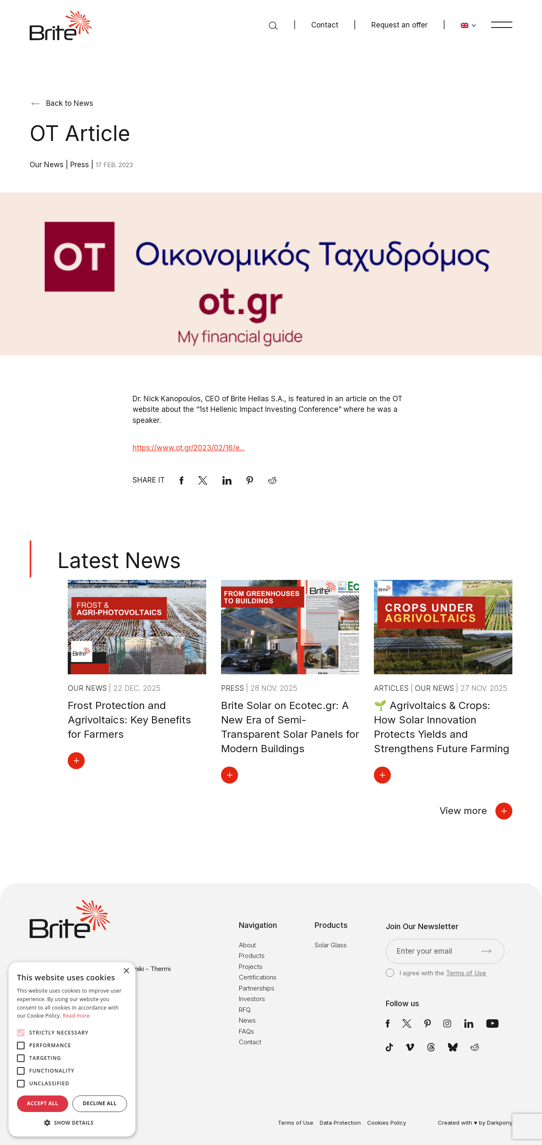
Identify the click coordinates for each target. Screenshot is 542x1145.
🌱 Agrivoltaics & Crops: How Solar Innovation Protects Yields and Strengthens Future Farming (441, 727)
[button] (72, 1122)
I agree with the (436, 973)
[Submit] (486, 951)
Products (252, 956)
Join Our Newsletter (422, 926)
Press (80, 164)
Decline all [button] (100, 1103)
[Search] (273, 25)
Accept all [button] (42, 1103)
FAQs (246, 1031)
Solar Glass (331, 945)
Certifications (258, 977)
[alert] (72, 1049)
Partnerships (256, 988)
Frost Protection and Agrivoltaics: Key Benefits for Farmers (129, 719)
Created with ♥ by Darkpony (475, 1122)
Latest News (119, 560)
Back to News (62, 103)
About (247, 945)
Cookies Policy (386, 1123)
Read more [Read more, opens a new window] (76, 1015)
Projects (251, 967)
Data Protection (340, 1123)
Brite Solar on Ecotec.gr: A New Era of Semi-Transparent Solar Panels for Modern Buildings (290, 727)
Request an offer (399, 25)
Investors (252, 999)
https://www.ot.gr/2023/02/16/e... (189, 448)
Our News (48, 164)
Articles (392, 688)
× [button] (126, 971)
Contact (324, 25)
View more (476, 811)
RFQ (245, 1010)
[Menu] (501, 24)
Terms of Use (466, 973)
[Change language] (468, 25)
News (247, 1020)
